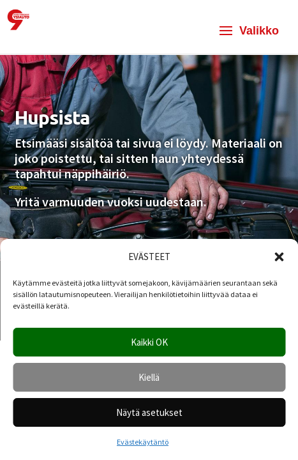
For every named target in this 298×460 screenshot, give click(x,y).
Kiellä (149, 377)
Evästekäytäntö (142, 442)
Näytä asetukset (149, 412)
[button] (278, 256)
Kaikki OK (149, 342)
